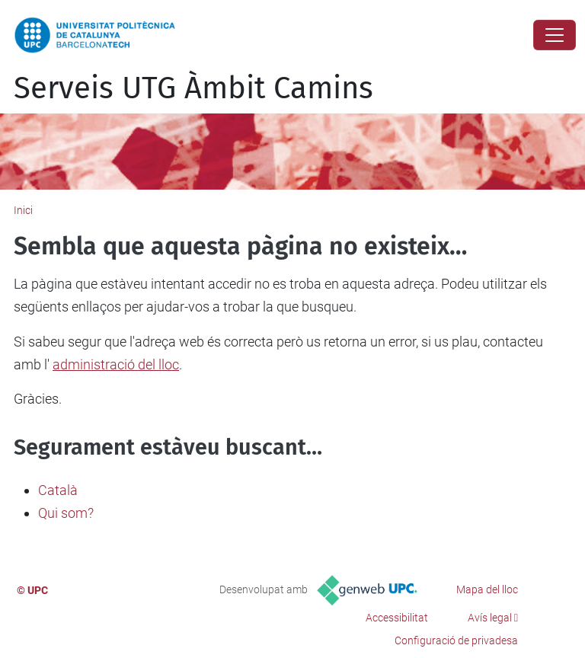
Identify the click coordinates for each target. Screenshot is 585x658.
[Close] (554, 35)
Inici (23, 210)
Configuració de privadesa (456, 640)
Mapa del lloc (487, 589)
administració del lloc (116, 364)
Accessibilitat (397, 618)
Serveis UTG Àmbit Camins (193, 88)
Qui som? (66, 513)
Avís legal (490, 618)
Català (58, 490)
